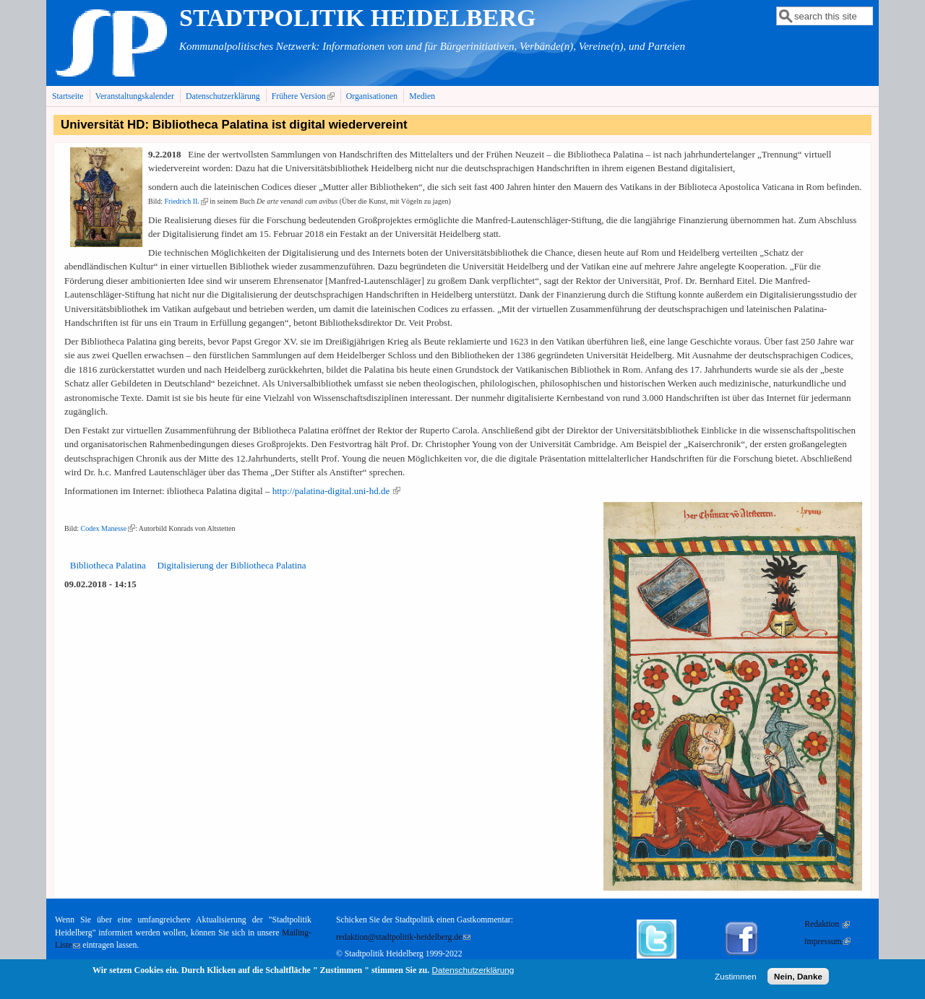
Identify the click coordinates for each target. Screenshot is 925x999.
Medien (422, 96)
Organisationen (371, 96)
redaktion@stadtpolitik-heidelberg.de (403, 937)
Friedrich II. (186, 201)
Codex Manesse (108, 528)
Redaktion (827, 924)
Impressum (827, 941)
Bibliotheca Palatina (108, 565)
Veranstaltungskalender (134, 96)
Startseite (68, 96)
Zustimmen (736, 979)
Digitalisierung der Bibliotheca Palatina (231, 565)
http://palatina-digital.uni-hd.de (336, 490)
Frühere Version (304, 96)
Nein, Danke (798, 979)
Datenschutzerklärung (223, 96)
